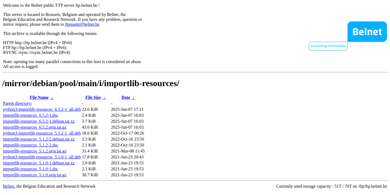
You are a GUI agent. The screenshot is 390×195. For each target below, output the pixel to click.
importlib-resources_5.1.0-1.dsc (30, 169)
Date (126, 97)
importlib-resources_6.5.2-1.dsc (30, 115)
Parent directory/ (17, 103)
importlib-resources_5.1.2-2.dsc (30, 145)
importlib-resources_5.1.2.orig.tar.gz (34, 151)
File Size (93, 97)
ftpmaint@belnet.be (82, 24)
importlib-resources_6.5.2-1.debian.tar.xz (38, 121)
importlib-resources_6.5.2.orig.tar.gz (34, 127)
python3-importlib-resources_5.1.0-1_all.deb (42, 157)
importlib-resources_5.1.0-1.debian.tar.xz (38, 163)
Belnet (8, 186)
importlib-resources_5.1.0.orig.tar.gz (34, 175)
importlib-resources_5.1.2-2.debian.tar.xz (38, 139)
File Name (39, 97)
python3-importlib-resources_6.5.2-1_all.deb (42, 109)
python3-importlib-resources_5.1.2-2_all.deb (42, 133)
